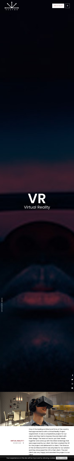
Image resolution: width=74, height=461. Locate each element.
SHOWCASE (18, 443)
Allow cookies (62, 458)
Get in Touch (58, 6)
